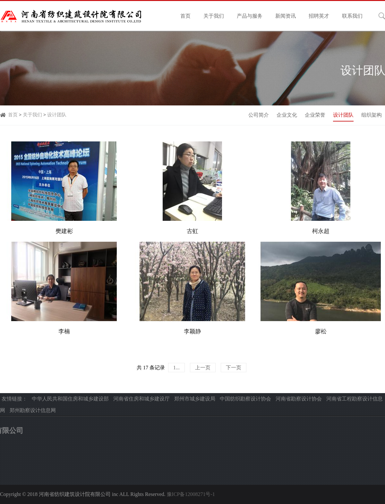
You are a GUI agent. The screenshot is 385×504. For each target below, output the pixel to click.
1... (176, 367)
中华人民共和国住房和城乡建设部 (70, 398)
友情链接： (14, 398)
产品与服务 (249, 16)
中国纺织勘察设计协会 (245, 398)
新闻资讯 (285, 16)
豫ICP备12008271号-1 (191, 494)
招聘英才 (319, 16)
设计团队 (56, 114)
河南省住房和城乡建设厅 (141, 398)
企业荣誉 (315, 115)
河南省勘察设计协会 (299, 398)
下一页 (233, 367)
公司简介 (258, 115)
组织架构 (371, 115)
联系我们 (352, 16)
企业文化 (287, 115)
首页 (185, 16)
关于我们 (213, 16)
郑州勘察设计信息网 (33, 410)
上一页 (202, 367)
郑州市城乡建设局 (194, 398)
